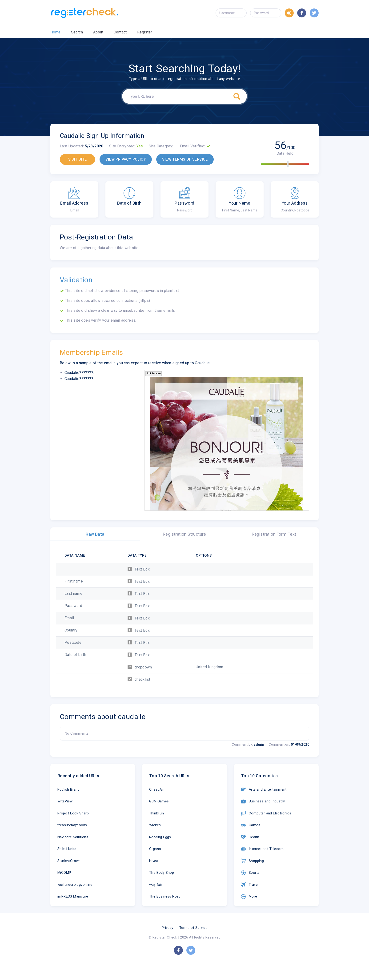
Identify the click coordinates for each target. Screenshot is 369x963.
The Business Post (164, 896)
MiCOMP (64, 872)
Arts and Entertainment (264, 789)
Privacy (167, 928)
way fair (155, 884)
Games (250, 825)
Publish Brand (68, 789)
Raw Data (95, 534)
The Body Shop (161, 872)
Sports (250, 872)
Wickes (155, 825)
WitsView (64, 801)
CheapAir (156, 789)
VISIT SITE (77, 159)
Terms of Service (193, 928)
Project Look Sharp (73, 813)
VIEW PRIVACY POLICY (125, 159)
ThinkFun (156, 813)
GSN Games (159, 801)
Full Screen (153, 373)
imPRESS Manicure (72, 896)
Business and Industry (263, 801)
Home (55, 32)
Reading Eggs (160, 837)
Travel (249, 884)
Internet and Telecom (262, 849)
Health (250, 837)
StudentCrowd (69, 861)
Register (144, 32)
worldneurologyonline (74, 884)
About (98, 32)
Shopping (252, 860)
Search (77, 32)
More (249, 896)
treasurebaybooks (72, 825)
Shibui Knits (66, 849)
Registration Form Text (274, 534)
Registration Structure (184, 534)
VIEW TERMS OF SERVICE (185, 159)
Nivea (153, 861)
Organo (155, 849)
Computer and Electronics (266, 813)
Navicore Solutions (72, 837)
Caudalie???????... (80, 372)
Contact (120, 32)
